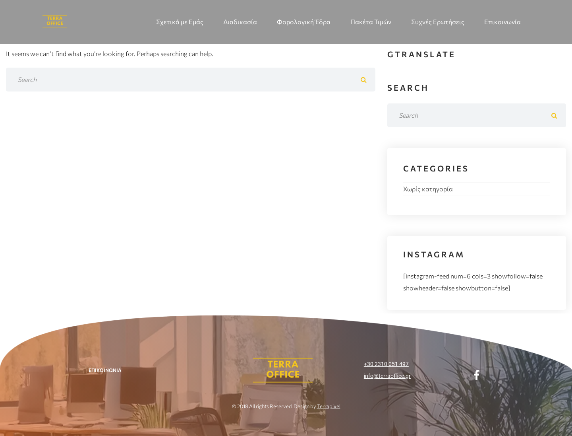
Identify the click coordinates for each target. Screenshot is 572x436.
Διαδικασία (240, 21)
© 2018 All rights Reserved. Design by (286, 406)
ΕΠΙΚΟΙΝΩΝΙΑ (105, 370)
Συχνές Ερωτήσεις (437, 21)
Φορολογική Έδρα (303, 21)
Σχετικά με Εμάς (179, 21)
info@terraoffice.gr (387, 376)
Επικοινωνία (502, 21)
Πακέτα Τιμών (370, 21)
